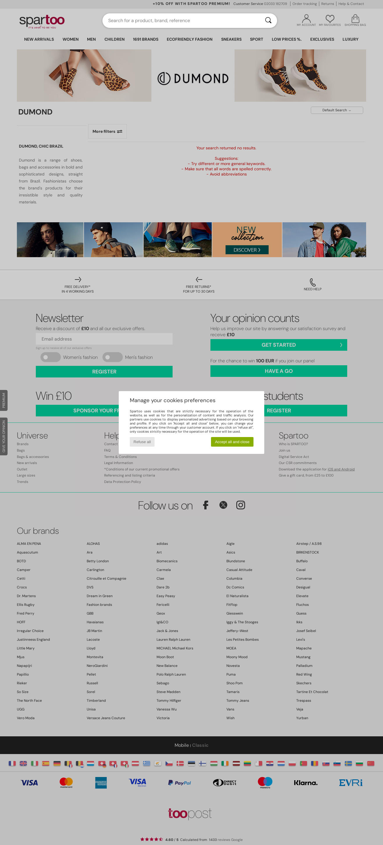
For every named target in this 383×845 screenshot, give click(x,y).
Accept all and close (232, 442)
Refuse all (142, 442)
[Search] (268, 20)
